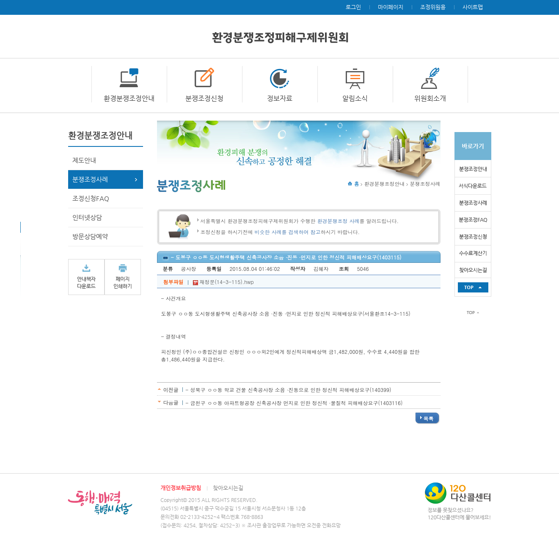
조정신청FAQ (90, 198)
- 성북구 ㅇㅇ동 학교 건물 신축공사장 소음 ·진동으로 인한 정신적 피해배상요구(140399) (288, 389)
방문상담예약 (90, 236)
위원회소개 (430, 98)
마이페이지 (390, 7)
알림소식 (355, 98)
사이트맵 (473, 7)
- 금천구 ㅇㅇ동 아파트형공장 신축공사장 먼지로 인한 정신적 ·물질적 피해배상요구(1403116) (293, 402)
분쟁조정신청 (204, 98)
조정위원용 (433, 7)
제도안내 (84, 160)
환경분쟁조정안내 (129, 98)
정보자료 (279, 98)
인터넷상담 (87, 217)
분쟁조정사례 (90, 179)
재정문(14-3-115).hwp (223, 281)
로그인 (353, 7)
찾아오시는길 (228, 488)
